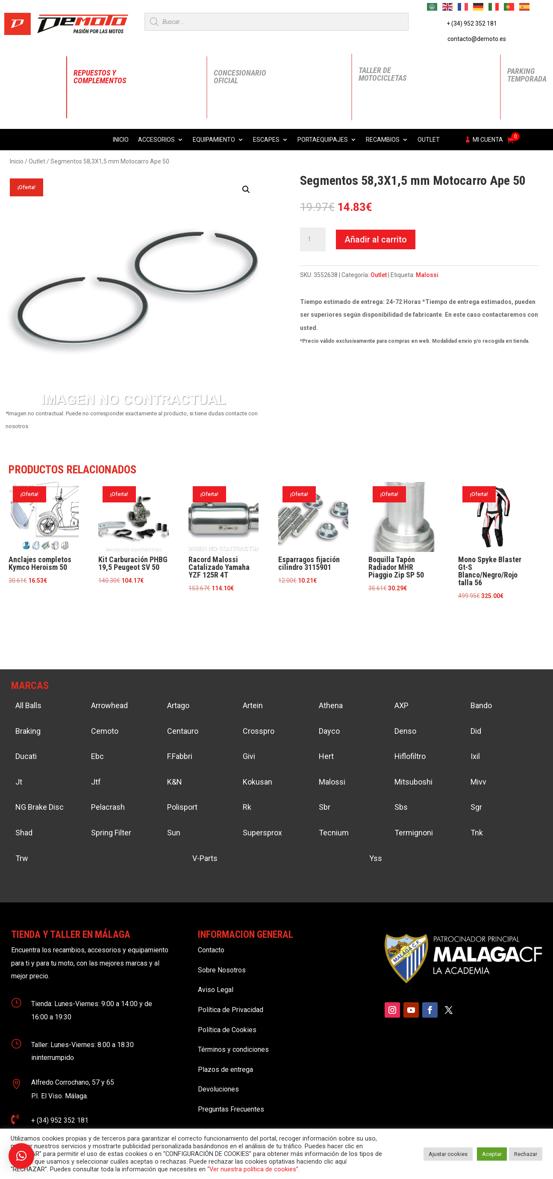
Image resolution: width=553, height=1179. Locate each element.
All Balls (28, 705)
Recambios (383, 140)
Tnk (477, 832)
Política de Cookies (227, 1030)
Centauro (182, 731)
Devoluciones (218, 1089)
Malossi (427, 274)
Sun (173, 832)
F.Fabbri (179, 756)
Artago (178, 705)
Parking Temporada (527, 75)
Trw (21, 858)
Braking (28, 731)
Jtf (96, 781)
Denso (405, 731)
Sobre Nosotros (222, 970)
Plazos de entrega (225, 1069)
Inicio (121, 140)
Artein (253, 705)
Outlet (429, 140)
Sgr (476, 807)
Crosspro (258, 731)
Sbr (324, 807)
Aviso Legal (215, 990)
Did (476, 731)
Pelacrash (108, 807)
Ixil (475, 756)
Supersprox (262, 832)
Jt (18, 781)
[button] (246, 189)
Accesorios (156, 140)
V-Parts (205, 858)
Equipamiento (214, 140)
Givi (249, 756)
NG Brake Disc (39, 807)
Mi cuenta (488, 140)
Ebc (97, 756)
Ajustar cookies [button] (448, 1154)
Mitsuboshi (413, 781)
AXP (401, 705)
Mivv (478, 781)
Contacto (211, 950)
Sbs (401, 807)
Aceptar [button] (492, 1154)
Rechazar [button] (525, 1154)
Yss (375, 858)
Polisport (182, 807)
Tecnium (334, 832)
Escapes (266, 140)
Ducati (26, 756)
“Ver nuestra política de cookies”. (253, 1169)
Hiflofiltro (410, 756)
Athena (331, 705)
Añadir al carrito (375, 239)
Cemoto (104, 731)
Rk (247, 807)
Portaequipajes (322, 140)
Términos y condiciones (233, 1049)
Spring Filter (111, 832)
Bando (481, 705)
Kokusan (257, 781)
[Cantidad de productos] (313, 239)
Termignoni (413, 832)
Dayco (329, 731)
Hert (326, 756)
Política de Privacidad (230, 1010)
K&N (174, 781)
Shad (23, 832)
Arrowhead (109, 705)
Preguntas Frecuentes (231, 1109)
